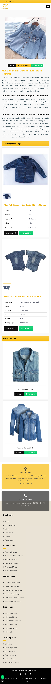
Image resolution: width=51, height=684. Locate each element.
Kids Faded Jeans (11, 617)
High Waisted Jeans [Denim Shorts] (12, 662)
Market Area (9, 540)
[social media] (20, 674)
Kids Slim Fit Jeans (11, 628)
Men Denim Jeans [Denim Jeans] (11, 552)
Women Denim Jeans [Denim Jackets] (12, 583)
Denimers (21, 671)
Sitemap (8, 536)
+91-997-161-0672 (8, 2)
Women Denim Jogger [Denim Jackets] (13, 594)
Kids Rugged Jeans (11, 624)
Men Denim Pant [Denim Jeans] (11, 571)
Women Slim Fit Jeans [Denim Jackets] (13, 601)
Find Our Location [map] (25, 482)
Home (7, 521)
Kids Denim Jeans (11, 613)
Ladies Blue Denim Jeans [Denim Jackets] (13, 590)
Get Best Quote (23, 66)
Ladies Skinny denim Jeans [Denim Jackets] (14, 597)
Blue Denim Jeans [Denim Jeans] (11, 559)
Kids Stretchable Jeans (13, 621)
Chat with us (37, 66)
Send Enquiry (11, 233)
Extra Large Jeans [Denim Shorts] (11, 648)
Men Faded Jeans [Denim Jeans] (11, 567)
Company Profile (11, 525)
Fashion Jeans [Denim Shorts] (10, 659)
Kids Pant (8, 632)
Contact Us (25, 506)
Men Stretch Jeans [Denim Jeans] (11, 563)
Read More (19, 394)
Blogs (7, 529)
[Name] (48, 6)
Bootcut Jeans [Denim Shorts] (10, 651)
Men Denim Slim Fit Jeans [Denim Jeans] (14, 556)
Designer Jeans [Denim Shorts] (10, 655)
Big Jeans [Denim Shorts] (8, 644)
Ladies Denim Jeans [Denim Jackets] (12, 586)
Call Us (11, 66)
